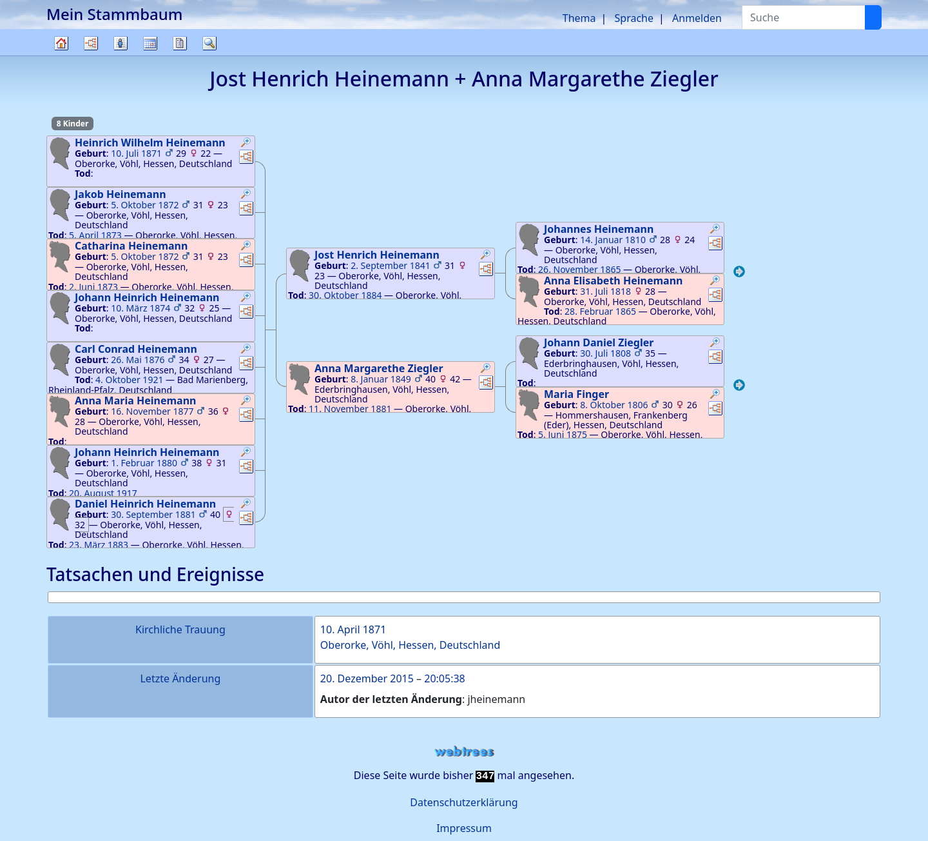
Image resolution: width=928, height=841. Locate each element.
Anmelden (697, 18)
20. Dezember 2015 (367, 678)
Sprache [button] (634, 18)
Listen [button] (120, 43)
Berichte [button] (180, 43)
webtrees (464, 751)
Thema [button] (579, 18)
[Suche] (873, 17)
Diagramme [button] (91, 43)
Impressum (464, 828)
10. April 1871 (353, 629)
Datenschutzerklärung (463, 802)
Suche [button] (209, 43)
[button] (246, 143)
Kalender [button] (150, 43)
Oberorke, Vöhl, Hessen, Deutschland (410, 645)
